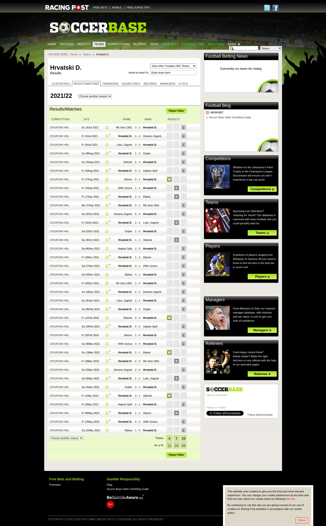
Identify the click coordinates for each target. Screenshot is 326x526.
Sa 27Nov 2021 (91, 265)
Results (84, 44)
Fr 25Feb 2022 (90, 335)
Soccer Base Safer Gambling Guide (230, 117)
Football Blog (218, 105)
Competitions (118, 44)
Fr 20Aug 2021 (90, 170)
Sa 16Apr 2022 (90, 387)
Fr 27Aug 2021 (90, 179)
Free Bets (170, 44)
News (154, 44)
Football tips (193, 44)
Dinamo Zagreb (152, 136)
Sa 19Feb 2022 (91, 326)
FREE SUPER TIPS (138, 7)
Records (150, 83)
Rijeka (147, 196)
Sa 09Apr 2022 (90, 378)
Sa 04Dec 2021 (91, 274)
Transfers (110, 83)
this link (290, 498)
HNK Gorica (125, 188)
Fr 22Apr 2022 (90, 395)
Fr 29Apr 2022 (90, 404)
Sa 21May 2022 (91, 430)
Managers (167, 83)
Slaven (128, 179)
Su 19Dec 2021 (91, 291)
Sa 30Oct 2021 (90, 239)
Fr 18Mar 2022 (90, 361)
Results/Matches (86, 83)
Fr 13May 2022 (90, 421)
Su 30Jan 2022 (90, 300)
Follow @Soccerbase (260, 414)
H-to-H (183, 83)
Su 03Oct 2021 (90, 214)
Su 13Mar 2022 (91, 352)
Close (302, 520)
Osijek (147, 153)
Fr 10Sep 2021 (90, 188)
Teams (99, 44)
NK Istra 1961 (124, 127)
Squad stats (131, 83)
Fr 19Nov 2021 (90, 257)
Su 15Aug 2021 (91, 162)
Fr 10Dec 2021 (90, 283)
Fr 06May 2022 (90, 413)
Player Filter (176, 110)
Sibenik (127, 162)
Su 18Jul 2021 (90, 127)
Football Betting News (227, 56)
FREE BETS (100, 7)
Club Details (61, 83)
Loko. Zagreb (124, 144)
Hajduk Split (150, 170)
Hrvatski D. (150, 127)
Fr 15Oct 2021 (90, 222)
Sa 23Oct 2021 (90, 231)
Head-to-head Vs (138, 72)
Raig (109, 484)
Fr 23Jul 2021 (90, 136)
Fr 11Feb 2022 (90, 317)
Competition (60, 119)
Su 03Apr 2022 (90, 369)
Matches (67, 44)
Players (140, 44)
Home (52, 44)
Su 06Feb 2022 (91, 309)
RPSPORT (217, 112)
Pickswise (55, 484)
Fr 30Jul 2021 (90, 144)
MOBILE (117, 7)
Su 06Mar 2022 (91, 343)
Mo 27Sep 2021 (91, 205)
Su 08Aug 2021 (91, 153)
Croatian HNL (59, 127)
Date (86, 119)
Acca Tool (216, 44)
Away (148, 119)
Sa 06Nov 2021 (91, 248)
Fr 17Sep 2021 (90, 196)
